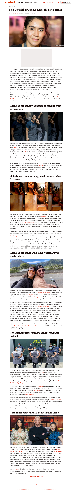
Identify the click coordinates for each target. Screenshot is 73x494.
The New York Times (43, 306)
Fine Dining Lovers (15, 236)
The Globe (20, 451)
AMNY (18, 469)
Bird (26, 152)
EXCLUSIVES (28, 2)
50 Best (15, 148)
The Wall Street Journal (27, 222)
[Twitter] (47, 2)
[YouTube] (44, 2)
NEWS (35, 2)
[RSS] (58, 2)
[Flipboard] (55, 2)
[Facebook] (41, 2)
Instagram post (38, 297)
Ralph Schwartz (14, 13)
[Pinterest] (53, 2)
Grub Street (36, 390)
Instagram (60, 139)
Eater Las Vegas (30, 394)
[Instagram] (50, 2)
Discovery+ (60, 443)
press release (58, 451)
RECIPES (20, 2)
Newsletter (66, 2)
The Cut (41, 165)
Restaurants (12, 6)
